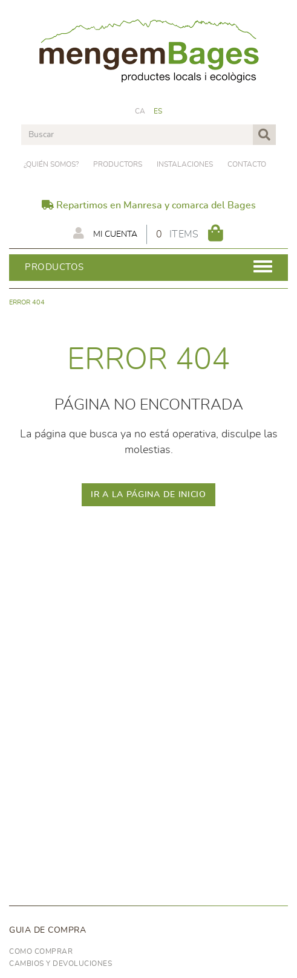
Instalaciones (185, 164)
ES (158, 111)
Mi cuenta (105, 233)
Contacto (246, 164)
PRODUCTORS (117, 164)
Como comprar (41, 951)
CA (140, 111)
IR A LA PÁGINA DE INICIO (148, 495)
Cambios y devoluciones (60, 963)
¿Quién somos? (51, 164)
